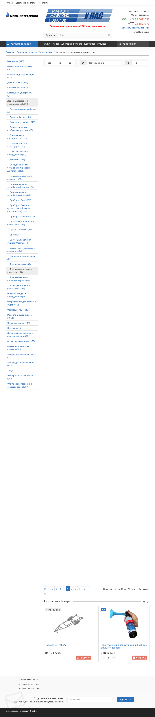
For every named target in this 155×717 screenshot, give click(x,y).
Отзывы (101, 43)
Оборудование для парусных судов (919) (21, 303)
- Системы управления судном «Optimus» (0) (19, 241)
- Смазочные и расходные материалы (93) (21, 249)
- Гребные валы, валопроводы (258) (17, 137)
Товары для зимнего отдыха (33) (21, 356)
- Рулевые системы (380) (20, 229)
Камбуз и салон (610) (18, 87)
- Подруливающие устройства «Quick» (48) (19, 193)
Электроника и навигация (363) (20, 377)
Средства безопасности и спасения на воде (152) (20, 334)
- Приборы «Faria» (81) (19, 200)
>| (45, 593)
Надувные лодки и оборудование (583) (17, 295)
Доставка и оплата (25, 3)
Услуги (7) (12, 370)
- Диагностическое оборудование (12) (17, 153)
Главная (10, 52)
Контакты (44, 3)
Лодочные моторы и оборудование (34, 52)
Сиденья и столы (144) (18, 323)
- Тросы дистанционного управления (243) (20, 287)
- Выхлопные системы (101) (21, 122)
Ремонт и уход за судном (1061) (19, 316)
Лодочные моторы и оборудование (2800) (18, 102)
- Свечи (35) (13, 234)
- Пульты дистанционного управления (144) (21, 223)
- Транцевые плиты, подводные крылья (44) (19, 279)
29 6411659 (138, 19)
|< (45, 589)
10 (84, 589)
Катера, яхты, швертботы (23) (20, 94)
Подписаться (125, 699)
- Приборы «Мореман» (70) (21, 216)
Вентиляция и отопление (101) (19, 68)
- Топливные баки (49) (19, 264)
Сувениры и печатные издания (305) (18, 348)
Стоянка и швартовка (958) (21, 341)
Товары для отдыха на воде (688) (21, 364)
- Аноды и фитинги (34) (19, 117)
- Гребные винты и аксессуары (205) (17, 145)
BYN (139, 3)
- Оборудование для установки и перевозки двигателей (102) (19, 167)
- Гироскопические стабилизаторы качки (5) (20, 128)
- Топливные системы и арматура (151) (19, 270)
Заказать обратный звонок (135, 28)
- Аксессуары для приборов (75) (21, 110)
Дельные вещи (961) (17, 82)
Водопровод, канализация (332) (20, 76)
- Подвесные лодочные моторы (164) (19, 177)
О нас (10, 3)
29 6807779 (138, 23)
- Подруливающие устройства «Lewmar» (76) (20, 185)
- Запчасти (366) (16, 159)
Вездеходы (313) (15, 61)
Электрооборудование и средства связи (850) (19, 385)
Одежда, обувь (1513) (18, 310)
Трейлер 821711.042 (55, 645)
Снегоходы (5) (14, 328)
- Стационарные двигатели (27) (21, 257)
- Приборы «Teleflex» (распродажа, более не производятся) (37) (18, 208)
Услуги (47, 43)
